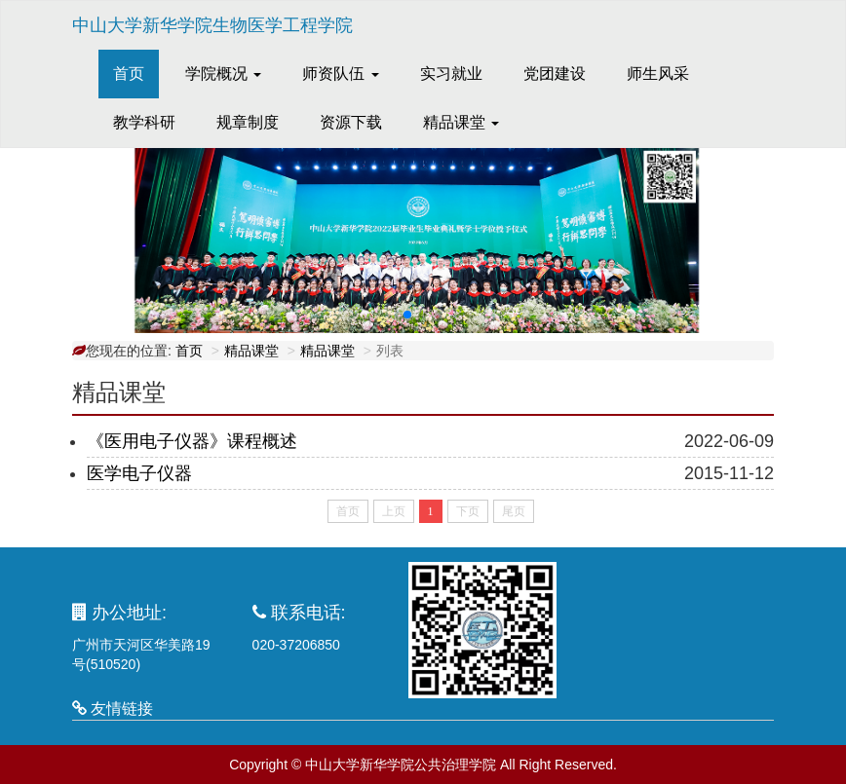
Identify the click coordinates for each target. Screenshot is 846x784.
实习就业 (451, 73)
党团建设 (554, 73)
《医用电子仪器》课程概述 (192, 441)
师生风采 (658, 73)
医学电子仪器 (139, 473)
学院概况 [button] (223, 73)
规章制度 (247, 122)
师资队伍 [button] (340, 73)
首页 (136, 72)
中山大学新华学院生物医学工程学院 (212, 25)
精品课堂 (251, 350)
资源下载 (351, 122)
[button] (407, 314)
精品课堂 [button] (461, 122)
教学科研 (144, 122)
